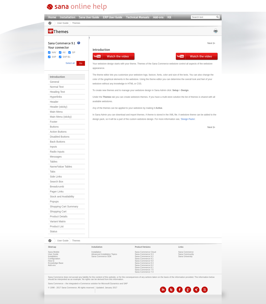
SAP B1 (66, 57)
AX (64, 52)
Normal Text (57, 86)
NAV (54, 52)
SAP (54, 57)
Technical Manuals (137, 17)
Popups (54, 201)
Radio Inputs (57, 151)
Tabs (52, 171)
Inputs (53, 146)
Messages (56, 156)
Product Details (58, 216)
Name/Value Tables (61, 166)
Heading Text (57, 91)
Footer (53, 121)
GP (73, 52)
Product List (57, 226)
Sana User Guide (89, 17)
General (54, 81)
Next (209, 43)
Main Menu (56, 111)
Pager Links (57, 191)
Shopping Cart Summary (64, 206)
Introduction (57, 76)
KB (169, 17)
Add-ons (158, 17)
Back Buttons (57, 141)
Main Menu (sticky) (60, 116)
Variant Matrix (58, 221)
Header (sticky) (58, 106)
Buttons (54, 126)
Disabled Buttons (59, 136)
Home (52, 17)
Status (53, 231)
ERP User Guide (112, 17)
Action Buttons (58, 131)
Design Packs (188, 119)
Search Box (56, 181)
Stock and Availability (62, 196)
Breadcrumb (57, 186)
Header (54, 101)
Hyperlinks (56, 96)
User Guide (63, 23)
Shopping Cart (58, 211)
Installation (67, 17)
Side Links (56, 176)
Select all (70, 63)
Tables (53, 161)
